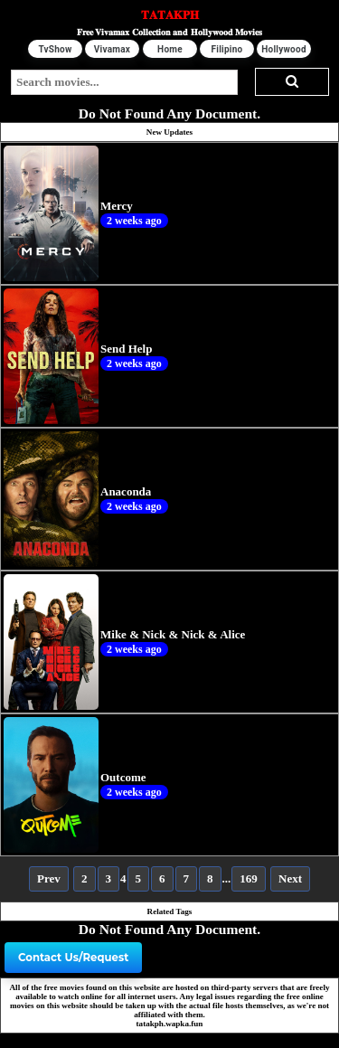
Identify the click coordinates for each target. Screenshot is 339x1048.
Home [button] (170, 49)
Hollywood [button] (283, 49)
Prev (49, 878)
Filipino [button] (226, 49)
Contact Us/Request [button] (73, 957)
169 (249, 878)
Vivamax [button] (112, 49)
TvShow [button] (54, 49)
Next (290, 878)
